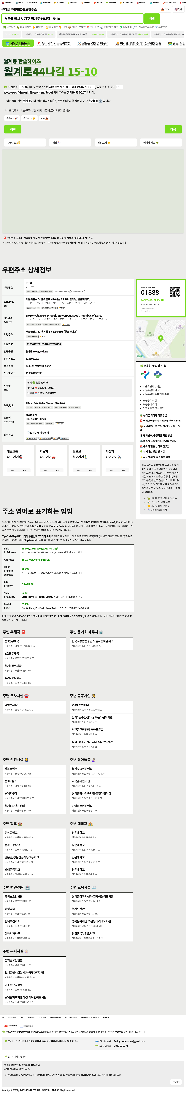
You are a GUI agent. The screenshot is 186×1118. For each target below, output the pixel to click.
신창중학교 (11, 840)
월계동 (38, 112)
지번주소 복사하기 (34, 339)
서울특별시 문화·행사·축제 (156, 395)
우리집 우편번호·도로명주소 (19, 10)
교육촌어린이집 (81, 788)
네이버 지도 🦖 (150, 144)
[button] (93, 497)
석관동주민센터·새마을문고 (87, 737)
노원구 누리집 (150, 402)
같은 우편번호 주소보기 (96, 293)
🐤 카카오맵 (38, 28)
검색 (152, 20)
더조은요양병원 (14, 992)
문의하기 (136, 1025)
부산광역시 (60, 3)
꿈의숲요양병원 (14, 904)
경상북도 (129, 3)
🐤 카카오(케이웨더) (52, 443)
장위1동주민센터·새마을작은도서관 (92, 749)
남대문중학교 (12, 877)
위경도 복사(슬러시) (90, 411)
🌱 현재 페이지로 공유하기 (16, 1065)
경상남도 (113, 3)
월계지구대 (11, 801)
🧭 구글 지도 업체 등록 (158, 503)
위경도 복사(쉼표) (53, 411)
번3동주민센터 (80, 712)
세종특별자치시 (166, 3)
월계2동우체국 (13, 686)
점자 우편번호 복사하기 (53, 293)
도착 (24, 477)
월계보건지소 (12, 929)
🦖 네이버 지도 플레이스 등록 (162, 499)
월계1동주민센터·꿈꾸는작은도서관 (92, 725)
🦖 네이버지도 (24, 28)
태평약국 (10, 916)
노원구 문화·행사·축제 (153, 409)
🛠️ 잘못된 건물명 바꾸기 (93, 44)
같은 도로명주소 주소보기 (74, 293)
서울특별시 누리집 (152, 388)
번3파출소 (10, 788)
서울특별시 (10, 3)
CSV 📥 (44, 119)
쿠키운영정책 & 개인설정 (115, 1025)
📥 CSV (165, 10)
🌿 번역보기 (9, 28)
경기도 (26, 3)
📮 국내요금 (93, 28)
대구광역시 (78, 3)
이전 (13, 130)
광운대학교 (78, 840)
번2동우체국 (12, 661)
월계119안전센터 (15, 813)
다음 (173, 130)
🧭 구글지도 (52, 28)
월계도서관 (78, 916)
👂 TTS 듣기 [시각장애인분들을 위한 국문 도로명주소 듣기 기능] (74, 309)
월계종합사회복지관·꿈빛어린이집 (91, 801)
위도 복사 (30, 411)
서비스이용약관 (69, 1025)
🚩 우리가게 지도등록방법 (54, 44)
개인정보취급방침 (90, 1025)
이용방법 (38, 1025)
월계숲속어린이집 (82, 776)
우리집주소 (14, 1025)
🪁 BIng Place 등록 (157, 511)
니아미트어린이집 (82, 813)
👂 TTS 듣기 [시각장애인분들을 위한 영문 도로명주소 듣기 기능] (80, 326)
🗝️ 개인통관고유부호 (143, 28)
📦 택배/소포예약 (76, 28)
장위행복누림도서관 (83, 941)
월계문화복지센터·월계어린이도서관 (93, 904)
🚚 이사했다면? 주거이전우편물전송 (138, 44)
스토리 (27, 1025)
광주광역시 (145, 3)
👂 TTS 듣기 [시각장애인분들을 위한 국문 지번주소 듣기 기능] (48, 339)
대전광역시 (96, 3)
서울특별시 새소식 (152, 391)
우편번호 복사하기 (34, 293)
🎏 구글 (65, 443)
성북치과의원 (12, 941)
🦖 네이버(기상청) (34, 443)
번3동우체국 (12, 648)
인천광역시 (42, 3)
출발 (12, 477)
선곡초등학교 (12, 852)
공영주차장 (11, 712)
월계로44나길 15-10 (57, 112)
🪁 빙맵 (63, 28)
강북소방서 (11, 776)
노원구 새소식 (150, 405)
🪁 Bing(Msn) (77, 443)
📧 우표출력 (161, 28)
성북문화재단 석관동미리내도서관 (91, 929)
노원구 (27, 112)
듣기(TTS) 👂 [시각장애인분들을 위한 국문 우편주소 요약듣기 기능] (29, 119)
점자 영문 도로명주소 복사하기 (61, 326)
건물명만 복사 (58, 428)
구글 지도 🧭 (13, 144)
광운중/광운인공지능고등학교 (22, 865)
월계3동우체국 (13, 673)
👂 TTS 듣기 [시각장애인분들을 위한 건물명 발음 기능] (71, 428)
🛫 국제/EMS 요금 (109, 28)
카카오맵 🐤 (104, 144)
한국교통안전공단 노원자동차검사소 (93, 648)
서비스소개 (52, 1025)
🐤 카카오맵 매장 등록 (158, 507)
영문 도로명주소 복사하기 (37, 326)
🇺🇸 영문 (178, 10)
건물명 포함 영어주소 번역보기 (38, 428)
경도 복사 (40, 411)
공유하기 (175, 1090)
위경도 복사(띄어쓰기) (71, 411)
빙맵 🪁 (56, 144)
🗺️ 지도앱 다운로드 (18, 44)
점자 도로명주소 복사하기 (57, 309)
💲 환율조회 (126, 28)
